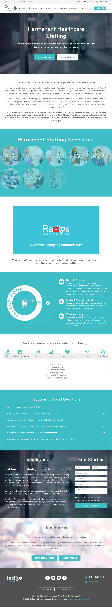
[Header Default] (12, 8)
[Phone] (91, 479)
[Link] (10, 156)
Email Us (93, 582)
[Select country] (77, 479)
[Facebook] (47, 578)
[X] (64, 578)
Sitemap (85, 599)
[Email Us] (86, 581)
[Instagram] (53, 578)
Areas (77, 599)
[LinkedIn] (59, 578)
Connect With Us (91, 506)
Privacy (70, 599)
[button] (38, 8)
